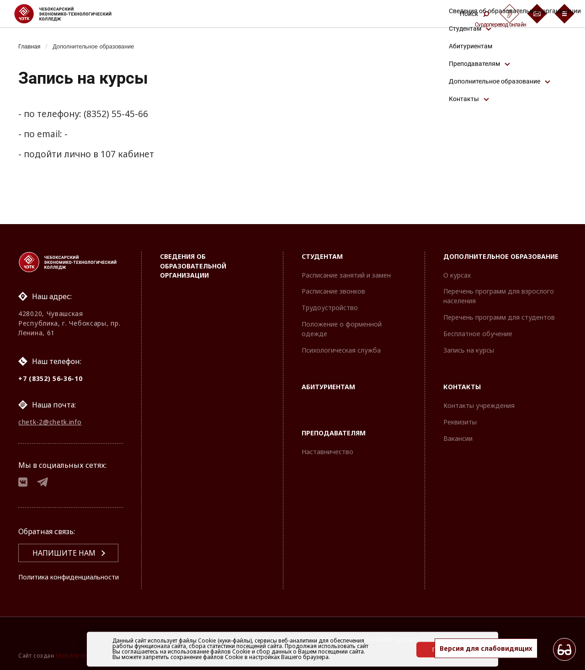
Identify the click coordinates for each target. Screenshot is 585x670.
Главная (30, 46)
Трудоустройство (330, 290)
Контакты (462, 369)
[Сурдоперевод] (509, 13)
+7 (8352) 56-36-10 (50, 360)
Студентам (322, 238)
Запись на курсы (468, 332)
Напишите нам (64, 542)
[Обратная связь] (537, 13)
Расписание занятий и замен (346, 257)
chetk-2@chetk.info (50, 406)
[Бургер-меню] (564, 13)
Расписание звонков (333, 273)
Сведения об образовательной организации (193, 248)
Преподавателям (334, 415)
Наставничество (327, 434)
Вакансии (458, 420)
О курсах (457, 257)
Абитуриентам (328, 369)
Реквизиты (460, 404)
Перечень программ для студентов (499, 299)
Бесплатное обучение (477, 315)
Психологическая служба (341, 332)
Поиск (474, 13)
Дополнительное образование (102, 46)
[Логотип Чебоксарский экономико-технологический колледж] (70, 13)
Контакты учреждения (479, 388)
